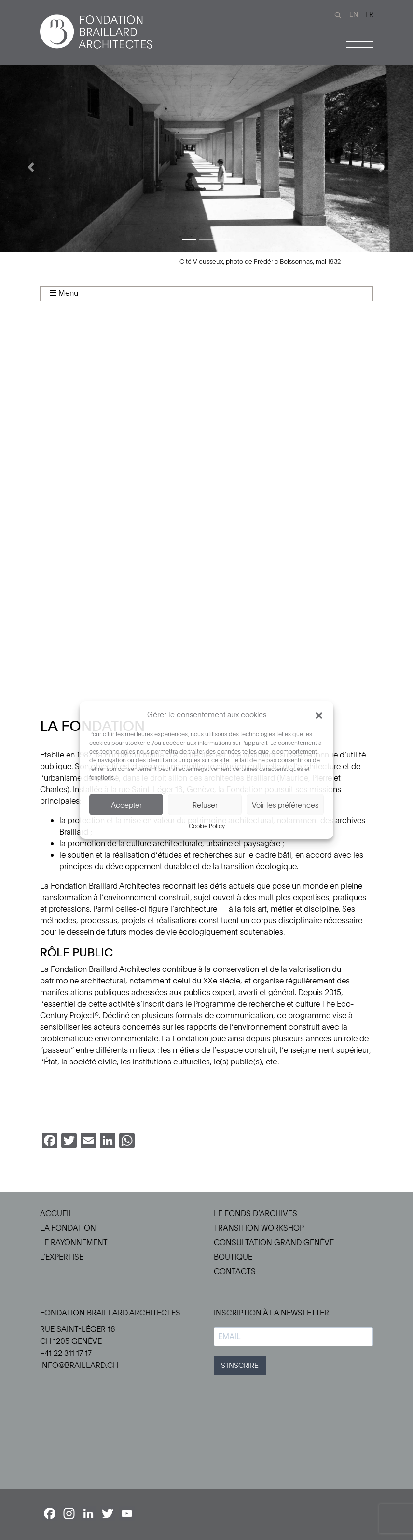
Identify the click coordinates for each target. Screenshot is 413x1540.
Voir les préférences (285, 805)
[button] (319, 714)
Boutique (233, 1256)
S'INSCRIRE (240, 1365)
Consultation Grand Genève (274, 1242)
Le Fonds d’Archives (255, 1213)
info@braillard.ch (79, 1365)
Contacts (235, 1271)
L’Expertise (61, 1256)
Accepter (126, 805)
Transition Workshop (259, 1227)
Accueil (56, 1213)
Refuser (205, 805)
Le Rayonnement (74, 1242)
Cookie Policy (207, 826)
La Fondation (68, 1227)
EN (353, 14)
